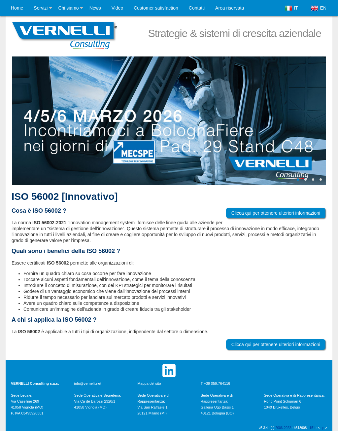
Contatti (197, 8)
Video (117, 8)
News (95, 8)
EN (323, 8)
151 (312, 428)
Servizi (41, 8)
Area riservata (229, 8)
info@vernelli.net (87, 383)
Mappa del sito (149, 383)
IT (296, 8)
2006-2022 (283, 428)
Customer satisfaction (156, 8)
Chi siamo (68, 8)
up (322, 428)
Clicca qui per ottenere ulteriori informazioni (275, 213)
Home (17, 8)
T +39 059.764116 (215, 383)
